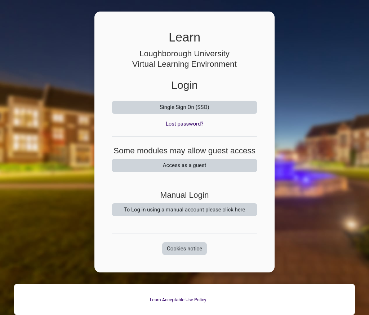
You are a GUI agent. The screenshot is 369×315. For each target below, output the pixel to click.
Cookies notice (184, 248)
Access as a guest (184, 165)
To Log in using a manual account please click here (184, 209)
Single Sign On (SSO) (184, 107)
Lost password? (185, 124)
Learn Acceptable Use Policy (178, 299)
